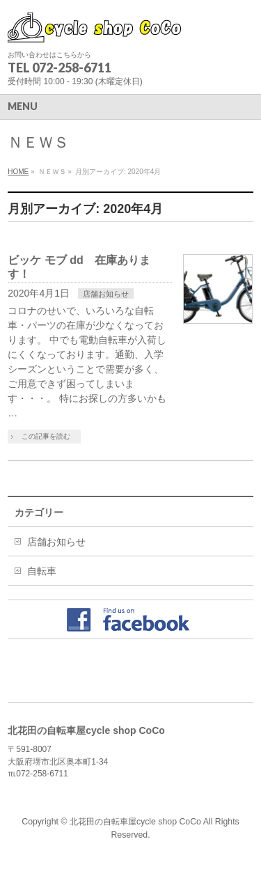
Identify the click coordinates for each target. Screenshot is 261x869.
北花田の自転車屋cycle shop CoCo (135, 822)
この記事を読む (46, 436)
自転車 (41, 571)
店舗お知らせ (106, 294)
